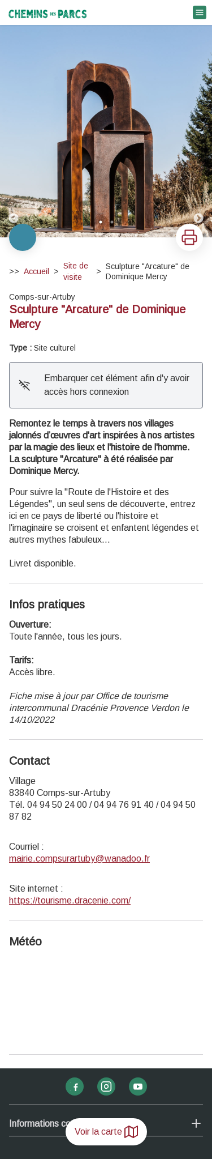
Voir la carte (106, 1132)
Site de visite (75, 271)
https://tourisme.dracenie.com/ (70, 900)
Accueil (36, 271)
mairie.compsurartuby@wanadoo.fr (79, 858)
